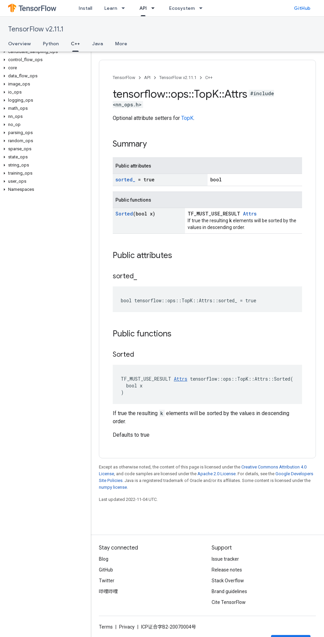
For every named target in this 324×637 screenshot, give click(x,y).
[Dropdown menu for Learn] (125, 8)
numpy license (113, 487)
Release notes (227, 569)
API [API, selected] (143, 8)
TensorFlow (124, 77)
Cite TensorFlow (229, 602)
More (121, 44)
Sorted (124, 213)
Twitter (106, 580)
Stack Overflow (228, 580)
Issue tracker (225, 559)
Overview (19, 44)
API (147, 77)
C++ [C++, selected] (75, 44)
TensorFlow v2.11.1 (35, 29)
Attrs (249, 213)
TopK (187, 118)
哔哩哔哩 (108, 591)
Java (97, 44)
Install (85, 8)
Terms (106, 627)
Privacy (127, 627)
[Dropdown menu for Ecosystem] (203, 8)
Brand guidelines (229, 591)
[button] (44, 52)
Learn (110, 8)
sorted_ (125, 179)
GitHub (302, 8)
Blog (103, 559)
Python (51, 44)
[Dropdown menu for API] (155, 8)
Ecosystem (182, 8)
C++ (209, 77)
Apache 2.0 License (216, 473)
